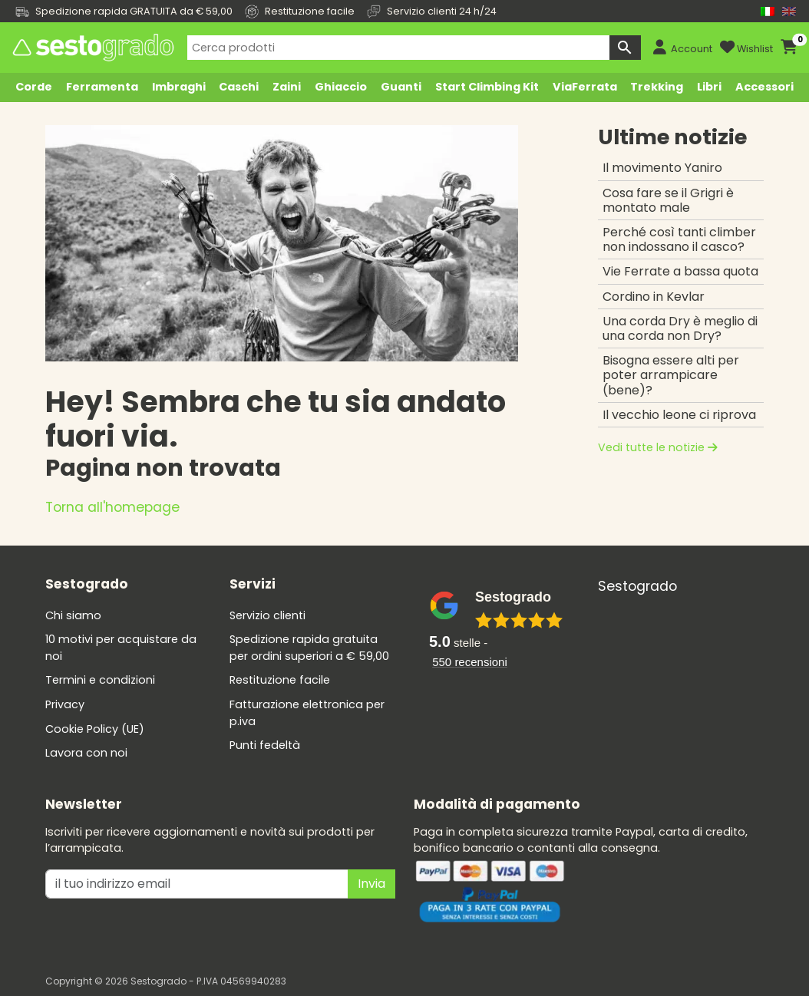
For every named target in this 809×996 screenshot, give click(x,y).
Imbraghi (179, 86)
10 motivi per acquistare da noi (120, 648)
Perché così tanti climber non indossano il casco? (679, 239)
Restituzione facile (279, 680)
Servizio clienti (267, 615)
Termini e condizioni (100, 680)
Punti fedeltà (264, 745)
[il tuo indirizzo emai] (196, 884)
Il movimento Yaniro (662, 167)
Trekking (656, 86)
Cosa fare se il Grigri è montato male (668, 200)
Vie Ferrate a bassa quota (680, 271)
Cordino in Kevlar (654, 296)
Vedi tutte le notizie (658, 447)
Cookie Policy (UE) (94, 729)
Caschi (239, 86)
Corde (33, 86)
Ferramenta (102, 86)
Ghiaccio (341, 86)
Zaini (286, 86)
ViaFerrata (585, 86)
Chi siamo (73, 615)
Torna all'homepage (112, 507)
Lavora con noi (86, 752)
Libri (709, 86)
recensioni (469, 661)
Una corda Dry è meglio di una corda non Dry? (680, 328)
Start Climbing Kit (487, 86)
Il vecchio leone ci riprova (679, 415)
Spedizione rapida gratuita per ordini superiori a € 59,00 (309, 648)
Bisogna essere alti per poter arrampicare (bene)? (671, 374)
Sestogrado (637, 586)
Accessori (764, 86)
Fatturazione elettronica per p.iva (307, 713)
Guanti (401, 86)
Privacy (64, 704)
